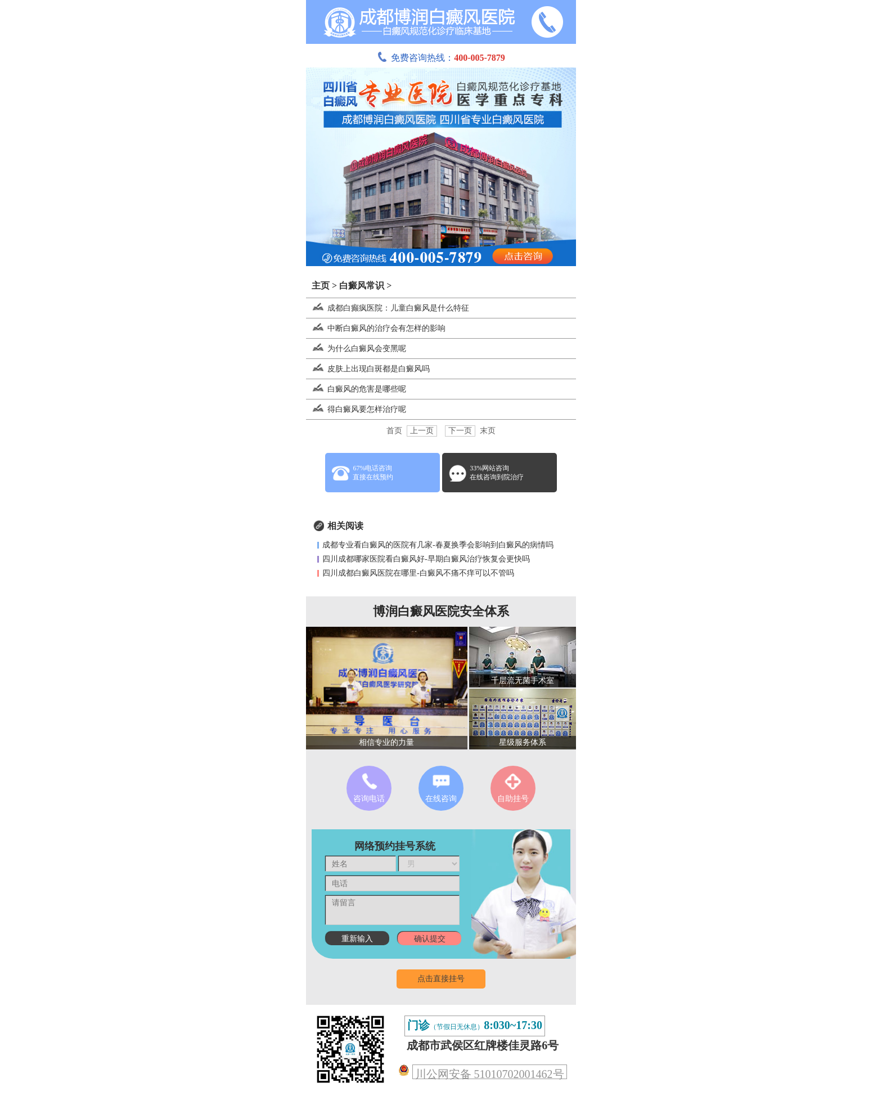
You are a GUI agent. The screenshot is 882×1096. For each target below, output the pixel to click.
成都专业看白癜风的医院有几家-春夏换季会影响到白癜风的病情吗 (438, 545)
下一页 (460, 430)
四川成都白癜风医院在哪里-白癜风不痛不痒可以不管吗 (418, 573)
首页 (394, 430)
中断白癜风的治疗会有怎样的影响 (376, 328)
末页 (488, 430)
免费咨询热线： (441, 57)
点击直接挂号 (441, 978)
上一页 (422, 430)
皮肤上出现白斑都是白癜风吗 (368, 369)
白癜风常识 (361, 285)
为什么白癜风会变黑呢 (356, 348)
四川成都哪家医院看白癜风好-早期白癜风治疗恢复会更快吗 (426, 559)
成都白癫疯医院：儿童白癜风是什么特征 (387, 308)
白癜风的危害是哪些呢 (356, 389)
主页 (321, 285)
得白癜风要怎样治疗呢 (356, 409)
